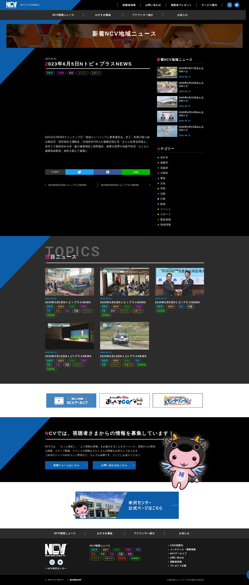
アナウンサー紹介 (144, 15)
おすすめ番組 (105, 15)
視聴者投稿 (132, 5)
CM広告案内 (176, 545)
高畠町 (164, 168)
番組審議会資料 (76, 580)
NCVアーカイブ (178, 553)
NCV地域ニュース (65, 15)
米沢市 (50, 73)
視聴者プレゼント (184, 5)
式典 (163, 193)
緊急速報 (165, 219)
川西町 (61, 73)
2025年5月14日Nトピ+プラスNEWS (123, 356)
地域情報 (165, 224)
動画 (71, 73)
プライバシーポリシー (56, 580)
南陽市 (164, 162)
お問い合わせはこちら (114, 465)
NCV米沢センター (57, 568)
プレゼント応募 (178, 565)
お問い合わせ (156, 5)
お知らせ (184, 15)
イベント (82, 73)
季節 (163, 178)
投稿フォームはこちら (66, 465)
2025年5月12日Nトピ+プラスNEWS (68, 356)
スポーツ (96, 73)
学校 (163, 188)
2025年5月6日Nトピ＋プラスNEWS (123, 302)
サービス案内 (212, 5)
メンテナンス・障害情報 (183, 549)
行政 (163, 198)
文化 (163, 183)
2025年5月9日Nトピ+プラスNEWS (177, 302)
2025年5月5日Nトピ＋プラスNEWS (68, 302)
